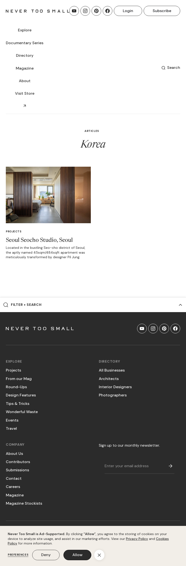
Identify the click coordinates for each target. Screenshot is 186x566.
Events (12, 420)
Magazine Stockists (24, 503)
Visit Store (24, 93)
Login (128, 10)
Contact (14, 478)
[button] (24, 30)
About (25, 80)
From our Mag (19, 378)
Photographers (113, 395)
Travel (11, 428)
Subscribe (162, 10)
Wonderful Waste (22, 411)
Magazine (15, 495)
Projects (13, 231)
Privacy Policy (137, 539)
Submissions (17, 470)
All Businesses (112, 370)
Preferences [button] (18, 554)
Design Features (21, 395)
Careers (13, 486)
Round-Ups (16, 386)
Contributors (18, 461)
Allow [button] (77, 554)
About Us (14, 453)
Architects (109, 378)
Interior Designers (115, 386)
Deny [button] (46, 554)
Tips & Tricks (17, 403)
